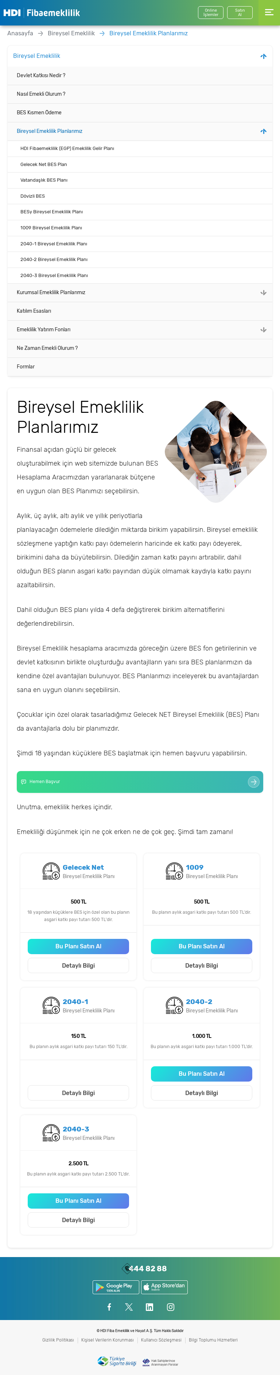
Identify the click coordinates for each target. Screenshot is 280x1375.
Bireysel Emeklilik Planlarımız (148, 33)
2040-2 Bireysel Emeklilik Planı (54, 259)
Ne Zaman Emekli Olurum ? (47, 348)
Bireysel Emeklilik (71, 33)
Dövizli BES (32, 196)
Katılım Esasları (34, 311)
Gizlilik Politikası (58, 1340)
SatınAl (240, 12)
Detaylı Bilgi (78, 965)
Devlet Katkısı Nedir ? (41, 75)
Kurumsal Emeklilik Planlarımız (51, 292)
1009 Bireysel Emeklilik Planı (51, 227)
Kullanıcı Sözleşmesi (161, 1340)
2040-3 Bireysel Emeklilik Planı (54, 275)
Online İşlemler (210, 12)
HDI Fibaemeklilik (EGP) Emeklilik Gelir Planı (67, 148)
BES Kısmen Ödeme (39, 113)
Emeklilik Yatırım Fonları (43, 330)
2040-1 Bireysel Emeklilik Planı (53, 243)
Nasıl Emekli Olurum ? (41, 94)
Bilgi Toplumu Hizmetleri (213, 1340)
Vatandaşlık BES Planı (43, 180)
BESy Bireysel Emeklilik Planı (51, 211)
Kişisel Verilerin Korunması (107, 1340)
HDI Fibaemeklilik (42, 12)
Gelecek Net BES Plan (43, 164)
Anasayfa (20, 33)
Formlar (26, 367)
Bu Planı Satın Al (78, 946)
